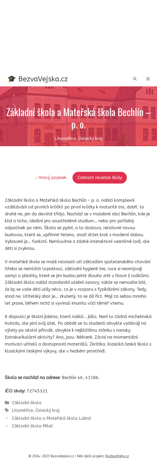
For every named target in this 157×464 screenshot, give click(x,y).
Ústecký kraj (47, 410)
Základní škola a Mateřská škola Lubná (51, 418)
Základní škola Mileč (32, 426)
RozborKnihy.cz (117, 456)
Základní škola (26, 402)
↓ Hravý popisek (51, 177)
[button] (134, 79)
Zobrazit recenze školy (99, 177)
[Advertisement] (78, 35)
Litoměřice (22, 410)
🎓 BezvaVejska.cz (37, 79)
